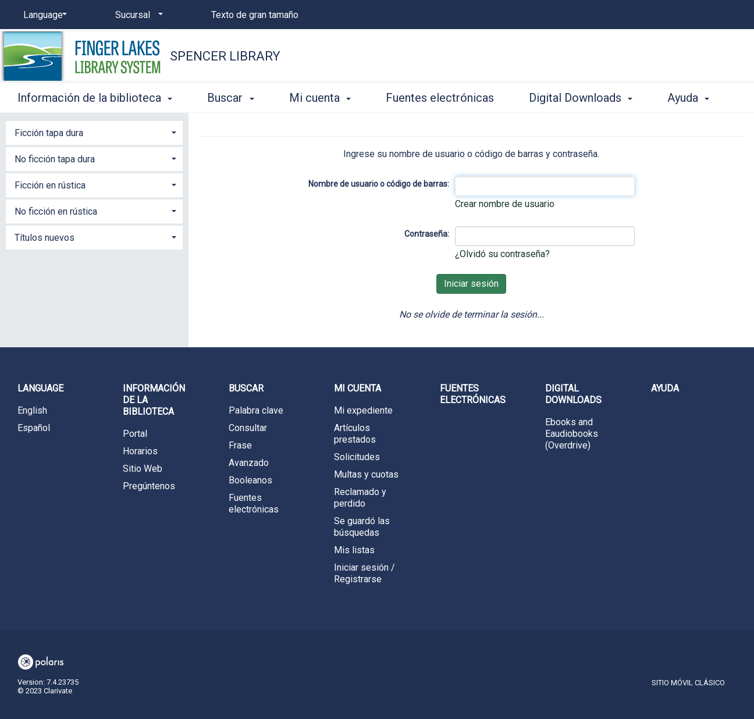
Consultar (248, 427)
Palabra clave (256, 410)
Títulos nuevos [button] (44, 237)
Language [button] (40, 388)
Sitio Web (142, 468)
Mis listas (354, 550)
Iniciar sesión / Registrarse (364, 573)
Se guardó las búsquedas (362, 526)
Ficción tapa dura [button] (49, 132)
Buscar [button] (230, 98)
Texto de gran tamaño (254, 14)
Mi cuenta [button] (320, 98)
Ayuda (665, 388)
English (32, 410)
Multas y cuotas (366, 474)
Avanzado (249, 462)
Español (33, 427)
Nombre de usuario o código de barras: (378, 183)
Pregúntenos (149, 486)
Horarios (140, 451)
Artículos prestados (355, 433)
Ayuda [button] (688, 98)
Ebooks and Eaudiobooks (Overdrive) (571, 434)
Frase (240, 445)
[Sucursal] (137, 15)
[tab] (94, 132)
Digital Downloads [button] (580, 98)
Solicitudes (357, 456)
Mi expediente (363, 410)
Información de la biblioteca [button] (94, 98)
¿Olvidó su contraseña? (502, 253)
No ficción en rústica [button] (56, 211)
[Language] (43, 15)
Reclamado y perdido (360, 497)
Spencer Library (225, 56)
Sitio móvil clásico (688, 682)
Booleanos (250, 480)
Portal (135, 433)
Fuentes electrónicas (440, 98)
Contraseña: (426, 234)
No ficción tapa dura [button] (55, 159)
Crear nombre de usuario (504, 203)
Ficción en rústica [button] (50, 185)
